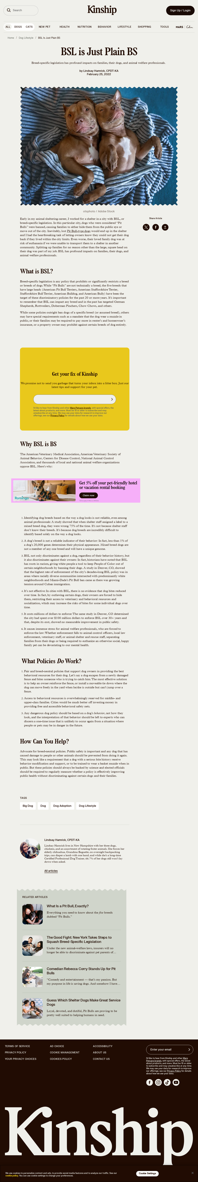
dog (43, 806)
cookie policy (11, 1175)
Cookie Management (65, 1052)
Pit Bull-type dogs (78, 231)
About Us (99, 1052)
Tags (23, 798)
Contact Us (101, 1059)
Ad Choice (57, 1046)
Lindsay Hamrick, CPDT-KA (100, 71)
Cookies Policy (61, 1059)
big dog (28, 806)
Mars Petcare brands (80, 408)
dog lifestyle (87, 806)
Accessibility (102, 1046)
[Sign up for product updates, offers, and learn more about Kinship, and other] (112, 399)
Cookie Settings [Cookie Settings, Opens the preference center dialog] (147, 1173)
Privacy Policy (57, 415)
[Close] (192, 1173)
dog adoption (62, 806)
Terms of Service (17, 1046)
